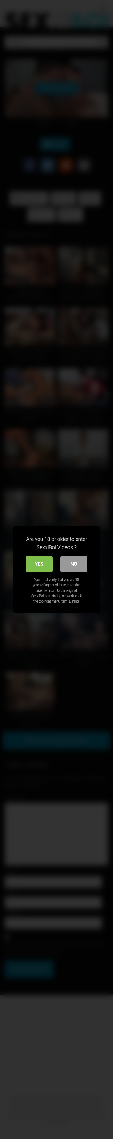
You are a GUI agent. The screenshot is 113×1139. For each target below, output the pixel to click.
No (74, 564)
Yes (39, 564)
